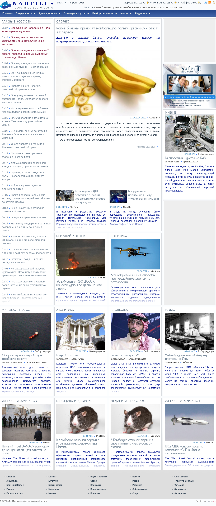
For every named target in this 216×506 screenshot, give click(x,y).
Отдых (93, 481)
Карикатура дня (14, 493)
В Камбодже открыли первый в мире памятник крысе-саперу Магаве (77, 443)
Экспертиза (180, 493)
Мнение (52, 493)
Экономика (180, 489)
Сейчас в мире (139, 489)
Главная (10, 477)
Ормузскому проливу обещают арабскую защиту (23, 356)
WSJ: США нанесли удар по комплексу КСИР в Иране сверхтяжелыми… (184, 450)
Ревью (135, 481)
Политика (95, 493)
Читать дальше (146, 146)
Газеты (10, 489)
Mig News (74, 207)
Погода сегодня (98, 489)
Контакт (52, 477)
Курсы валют (55, 485)
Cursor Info (154, 118)
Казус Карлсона (67, 355)
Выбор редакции (206, 154)
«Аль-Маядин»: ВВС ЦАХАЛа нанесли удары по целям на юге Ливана (79, 285)
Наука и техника (98, 477)
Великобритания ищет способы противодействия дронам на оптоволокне (133, 278)
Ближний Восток (15, 485)
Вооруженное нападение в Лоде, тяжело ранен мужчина (143, 195)
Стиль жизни (181, 477)
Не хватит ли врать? (125, 355)
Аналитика (11, 481)
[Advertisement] (189, 40)
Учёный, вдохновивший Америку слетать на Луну (186, 356)
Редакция (137, 485)
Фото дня (179, 485)
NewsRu (127, 207)
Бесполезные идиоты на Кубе (186, 158)
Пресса (136, 477)
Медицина (53, 489)
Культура (53, 481)
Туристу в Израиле (184, 481)
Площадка (95, 485)
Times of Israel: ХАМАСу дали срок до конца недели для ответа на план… (25, 450)
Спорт (135, 493)
